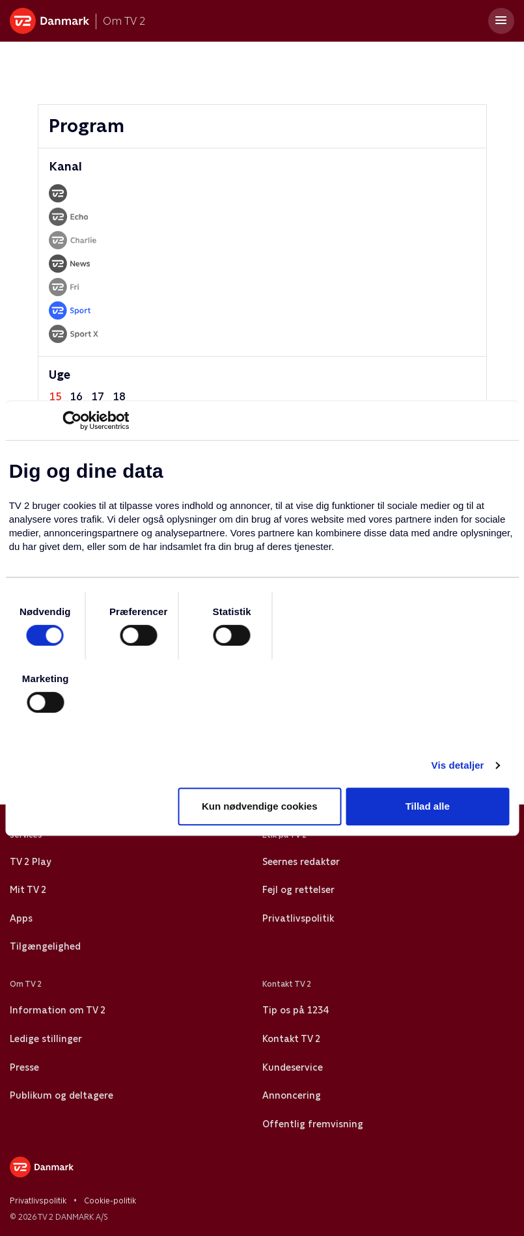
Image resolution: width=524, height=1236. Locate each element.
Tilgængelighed (45, 946)
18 (119, 397)
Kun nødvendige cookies (260, 806)
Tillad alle (428, 806)
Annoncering (291, 1095)
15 (55, 397)
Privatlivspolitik (298, 918)
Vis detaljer (458, 765)
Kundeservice (292, 1067)
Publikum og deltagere (61, 1095)
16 (76, 397)
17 (97, 397)
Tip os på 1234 (295, 1010)
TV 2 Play (30, 862)
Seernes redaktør (301, 862)
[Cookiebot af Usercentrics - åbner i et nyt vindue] (72, 420)
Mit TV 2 (28, 890)
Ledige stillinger (46, 1039)
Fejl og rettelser (298, 890)
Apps (21, 918)
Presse (24, 1067)
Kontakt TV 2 (291, 1039)
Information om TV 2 (57, 1010)
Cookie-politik (110, 1200)
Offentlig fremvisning (312, 1124)
